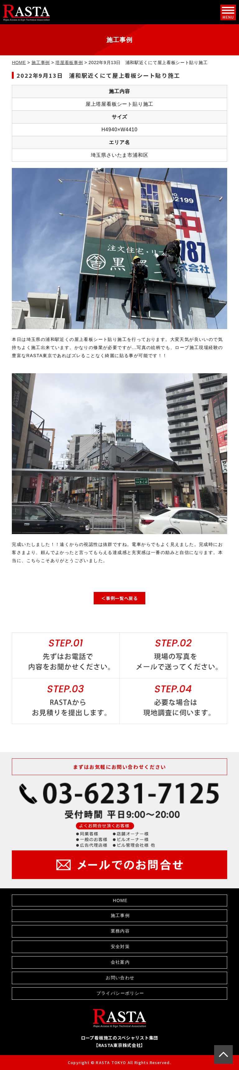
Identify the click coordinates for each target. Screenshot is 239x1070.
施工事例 (40, 62)
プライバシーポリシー (120, 993)
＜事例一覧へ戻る (119, 598)
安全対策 (120, 946)
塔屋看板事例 (69, 62)
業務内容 (120, 930)
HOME (19, 62)
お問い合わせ (120, 977)
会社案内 (120, 962)
